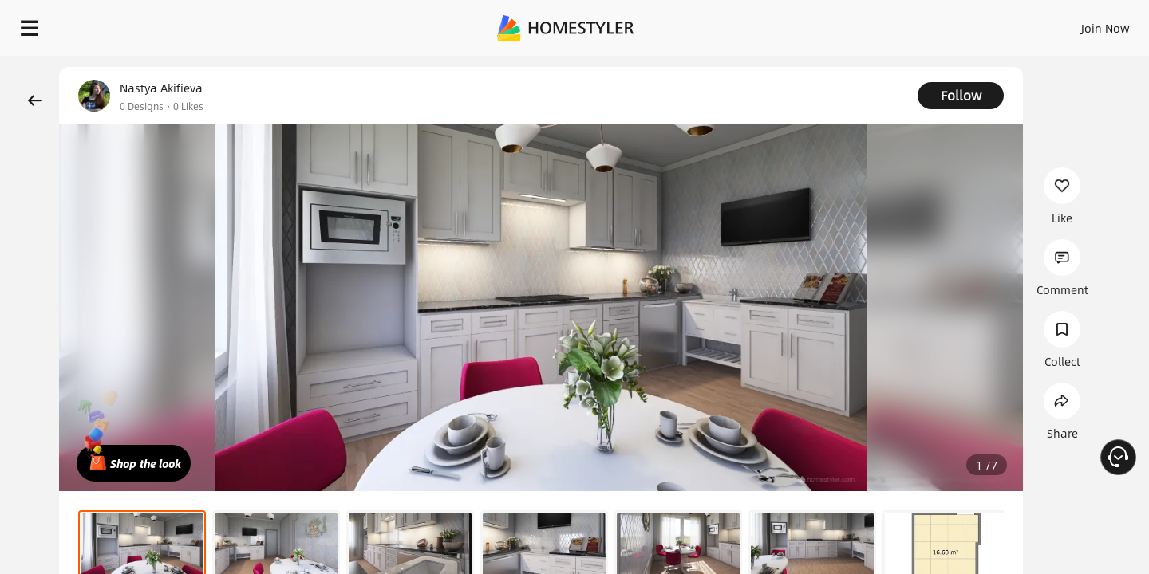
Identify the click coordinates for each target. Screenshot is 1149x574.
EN (969, 24)
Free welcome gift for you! (817, 67)
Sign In (854, 24)
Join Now (913, 24)
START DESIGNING (1070, 24)
